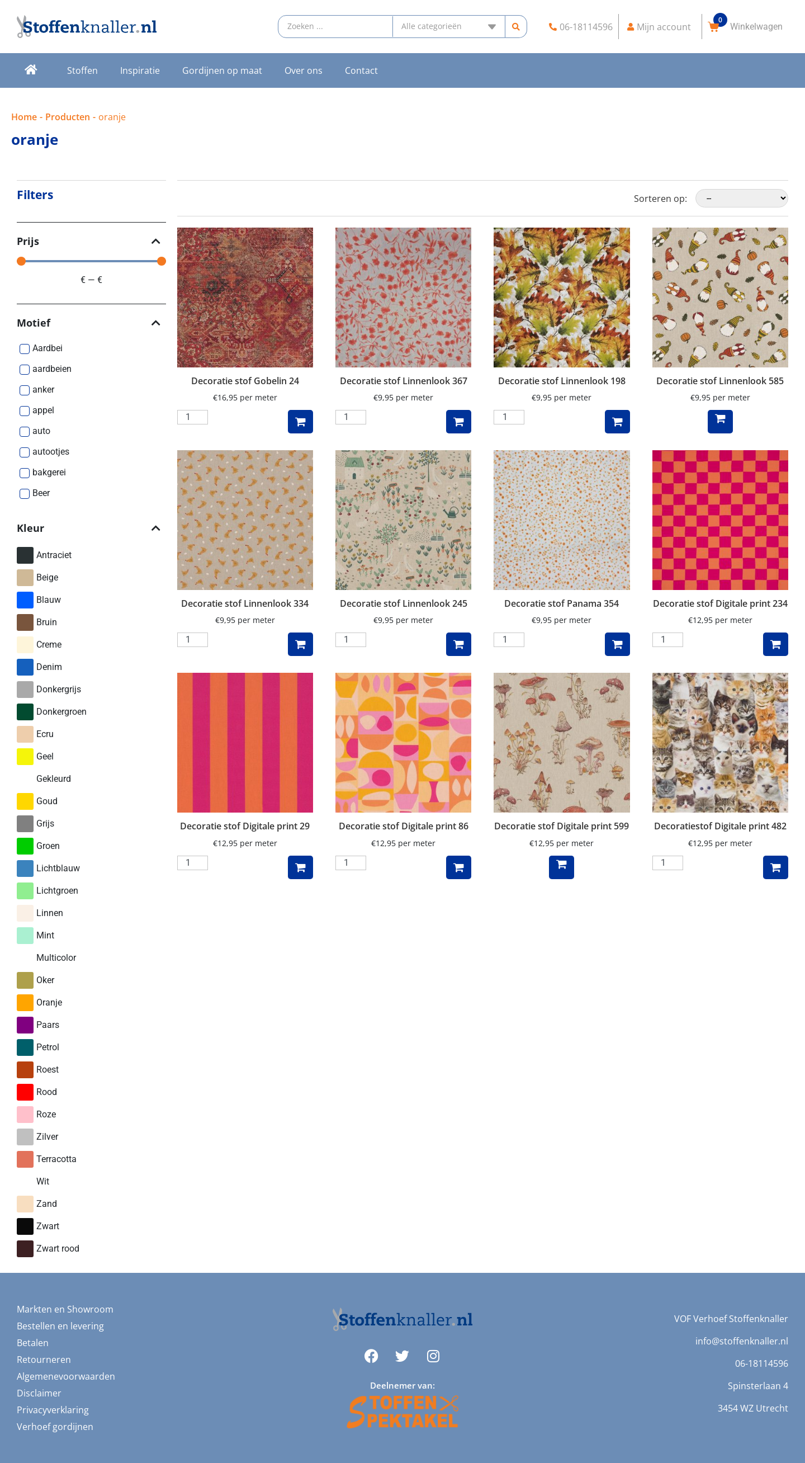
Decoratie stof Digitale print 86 (403, 826)
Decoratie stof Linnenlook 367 (403, 381)
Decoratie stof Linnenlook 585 (720, 381)
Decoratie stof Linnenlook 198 (562, 381)
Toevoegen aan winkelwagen (300, 421)
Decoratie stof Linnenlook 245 (403, 603)
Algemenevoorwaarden (66, 1376)
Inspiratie (140, 70)
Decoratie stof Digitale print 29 (245, 826)
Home (24, 117)
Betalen (33, 1343)
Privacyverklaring (53, 1410)
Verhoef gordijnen (55, 1426)
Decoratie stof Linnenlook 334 (245, 603)
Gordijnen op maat (222, 70)
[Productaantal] (192, 417)
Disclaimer (39, 1393)
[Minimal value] (91, 261)
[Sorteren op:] (741, 198)
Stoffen (82, 70)
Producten (67, 117)
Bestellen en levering (60, 1326)
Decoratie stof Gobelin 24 (245, 381)
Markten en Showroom (65, 1309)
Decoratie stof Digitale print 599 (561, 826)
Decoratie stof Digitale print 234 (720, 603)
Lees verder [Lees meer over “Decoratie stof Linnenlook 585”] (720, 421)
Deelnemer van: (402, 1385)
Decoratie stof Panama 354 (561, 603)
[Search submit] (516, 26)
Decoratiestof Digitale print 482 (720, 826)
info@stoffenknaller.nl (741, 1341)
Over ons (304, 70)
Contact (361, 70)
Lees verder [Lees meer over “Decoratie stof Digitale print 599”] (561, 867)
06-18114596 (761, 1363)
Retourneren (44, 1359)
